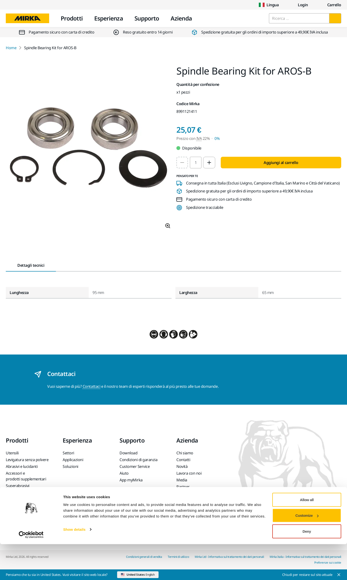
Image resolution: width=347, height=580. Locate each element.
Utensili (12, 453)
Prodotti (72, 18)
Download (128, 453)
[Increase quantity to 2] (209, 162)
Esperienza (108, 18)
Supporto (146, 18)
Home (11, 47)
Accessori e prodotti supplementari (26, 476)
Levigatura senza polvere (27, 459)
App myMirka (131, 480)
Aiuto (124, 473)
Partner (183, 486)
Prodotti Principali (21, 492)
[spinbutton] (195, 162)
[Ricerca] (335, 18)
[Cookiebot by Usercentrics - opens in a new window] (31, 570)
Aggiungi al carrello (281, 162)
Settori (68, 453)
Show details (74, 565)
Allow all (307, 535)
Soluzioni (70, 466)
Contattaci (91, 386)
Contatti (183, 459)
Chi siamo (184, 453)
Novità (181, 466)
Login (299, 5)
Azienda (181, 18)
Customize (307, 551)
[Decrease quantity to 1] (182, 162)
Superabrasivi (17, 485)
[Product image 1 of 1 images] (88, 149)
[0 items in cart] (330, 5)
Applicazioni (73, 459)
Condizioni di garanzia (138, 459)
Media (181, 480)
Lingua (269, 4)
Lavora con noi (188, 473)
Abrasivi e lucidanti (22, 466)
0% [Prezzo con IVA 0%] (217, 138)
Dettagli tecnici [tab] (30, 265)
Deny (307, 567)
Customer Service (135, 466)
